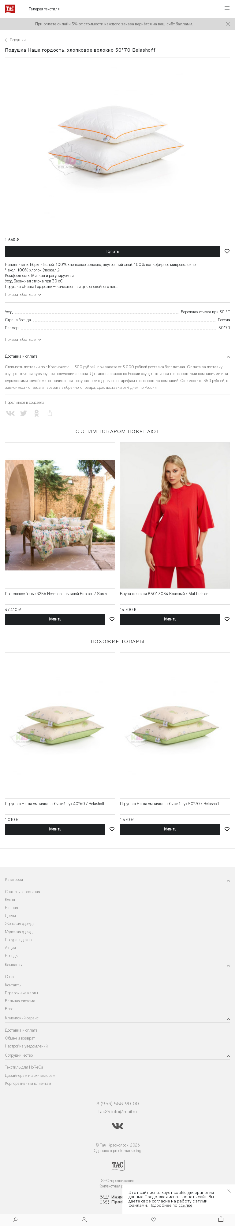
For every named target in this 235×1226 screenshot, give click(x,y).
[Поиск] (15, 1220)
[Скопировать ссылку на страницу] (50, 413)
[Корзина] (220, 1220)
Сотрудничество (19, 1055)
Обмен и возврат (20, 1038)
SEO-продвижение (117, 1180)
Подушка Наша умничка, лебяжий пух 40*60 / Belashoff (54, 803)
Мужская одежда (20, 932)
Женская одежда (20, 923)
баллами (184, 24)
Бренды (11, 955)
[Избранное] (153, 1220)
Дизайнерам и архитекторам (30, 1075)
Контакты (13, 985)
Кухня (10, 899)
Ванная (11, 907)
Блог (9, 1009)
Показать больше (20, 294)
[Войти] (84, 1220)
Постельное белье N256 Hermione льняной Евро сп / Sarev (56, 593)
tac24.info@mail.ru (117, 1111)
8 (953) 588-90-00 (117, 1103)
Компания (14, 965)
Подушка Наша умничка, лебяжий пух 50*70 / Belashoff (169, 803)
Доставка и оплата (21, 356)
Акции (10, 947)
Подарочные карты (21, 993)
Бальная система (20, 1001)
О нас (10, 976)
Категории (14, 879)
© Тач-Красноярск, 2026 (117, 1145)
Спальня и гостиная (22, 891)
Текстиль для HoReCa (24, 1067)
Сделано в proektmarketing (117, 1150)
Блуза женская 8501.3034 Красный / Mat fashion (164, 593)
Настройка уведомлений (26, 1046)
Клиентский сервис (22, 1018)
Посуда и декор (18, 939)
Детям (10, 915)
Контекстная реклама (118, 1186)
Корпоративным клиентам (28, 1083)
